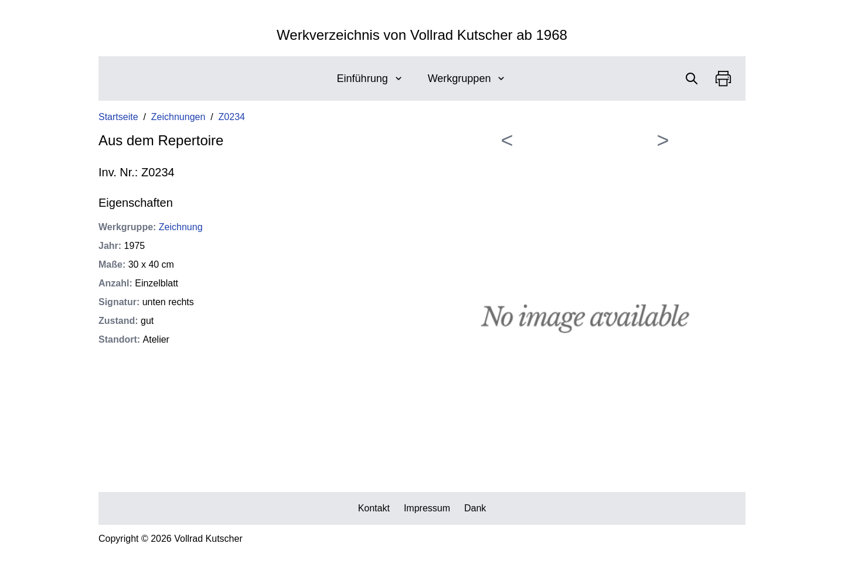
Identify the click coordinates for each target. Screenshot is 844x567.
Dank (475, 508)
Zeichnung (181, 227)
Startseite (118, 117)
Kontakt (374, 508)
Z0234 (232, 117)
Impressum (427, 508)
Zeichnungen (178, 117)
